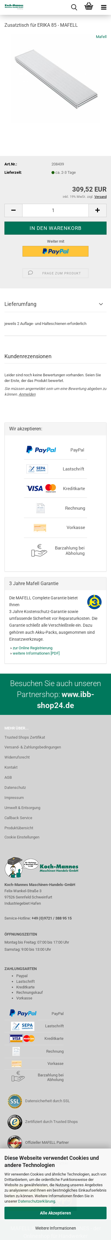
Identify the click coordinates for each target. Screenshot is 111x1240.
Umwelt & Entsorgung (22, 807)
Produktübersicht (18, 828)
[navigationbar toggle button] (103, 7)
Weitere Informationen (55, 1228)
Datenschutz (15, 787)
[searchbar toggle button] (74, 7)
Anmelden (27, 394)
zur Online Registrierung (32, 648)
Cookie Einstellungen (21, 837)
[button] (13, 210)
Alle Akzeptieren (55, 1213)
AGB (8, 777)
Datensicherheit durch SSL (47, 1101)
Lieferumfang (20, 304)
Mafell (101, 36)
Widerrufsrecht (17, 757)
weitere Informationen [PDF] (36, 653)
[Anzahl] (55, 210)
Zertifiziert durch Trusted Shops (51, 1121)
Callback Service (18, 818)
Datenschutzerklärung (36, 1201)
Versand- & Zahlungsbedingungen (32, 747)
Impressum (14, 797)
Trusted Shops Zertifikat (24, 737)
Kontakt (10, 767)
